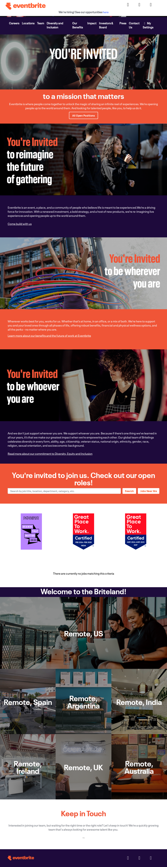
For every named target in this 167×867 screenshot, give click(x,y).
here (106, 12)
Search (129, 491)
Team (40, 23)
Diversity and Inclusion (55, 25)
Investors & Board (106, 25)
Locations (28, 23)
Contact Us (134, 25)
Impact (91, 23)
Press (122, 23)
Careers (14, 23)
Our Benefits (77, 25)
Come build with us (20, 224)
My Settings (148, 25)
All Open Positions (83, 115)
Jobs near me (148, 491)
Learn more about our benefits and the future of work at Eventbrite (49, 335)
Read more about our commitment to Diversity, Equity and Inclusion (50, 453)
